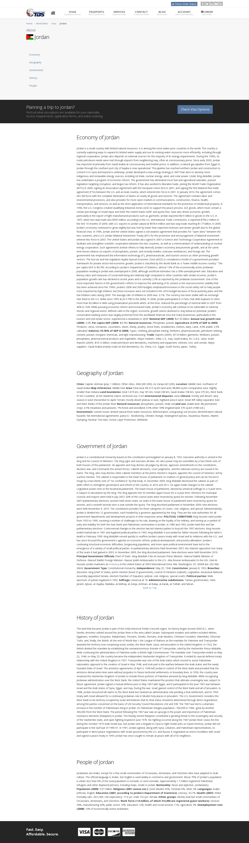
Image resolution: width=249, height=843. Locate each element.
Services (119, 13)
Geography (35, 62)
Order (207, 13)
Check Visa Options (195, 109)
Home (29, 23)
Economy (34, 54)
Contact (141, 13)
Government (36, 70)
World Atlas (42, 23)
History (33, 77)
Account (184, 13)
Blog (162, 13)
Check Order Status (184, 4)
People (33, 85)
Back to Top (150, 587)
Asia (54, 23)
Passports (97, 13)
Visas (72, 13)
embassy (114, 564)
